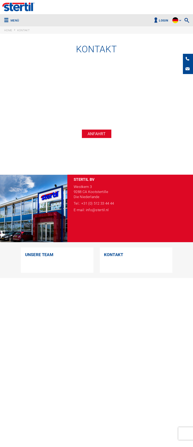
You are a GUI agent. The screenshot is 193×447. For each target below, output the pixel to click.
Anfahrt (96, 133)
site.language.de (175, 20)
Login (163, 20)
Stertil (18, 7)
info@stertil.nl (97, 210)
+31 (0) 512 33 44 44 (97, 203)
